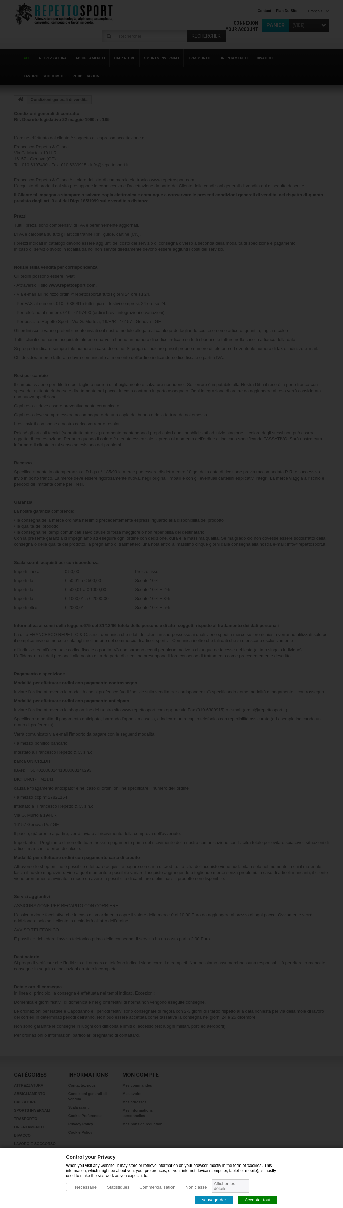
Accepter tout (257, 1199)
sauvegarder (214, 1199)
